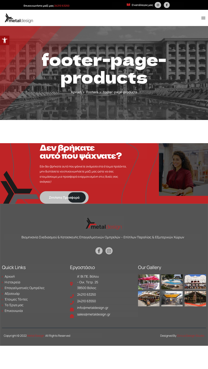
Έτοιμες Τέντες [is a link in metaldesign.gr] (16, 299)
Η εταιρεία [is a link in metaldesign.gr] (12, 282)
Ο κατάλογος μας (140, 5)
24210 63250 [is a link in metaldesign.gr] (61, 5)
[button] (4, 40)
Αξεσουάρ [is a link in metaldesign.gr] (12, 293)
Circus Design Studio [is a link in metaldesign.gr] (190, 336)
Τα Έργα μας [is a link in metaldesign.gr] (14, 305)
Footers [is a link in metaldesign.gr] (92, 92)
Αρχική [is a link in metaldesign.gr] (76, 92)
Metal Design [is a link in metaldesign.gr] (35, 336)
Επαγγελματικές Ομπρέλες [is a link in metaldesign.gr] (25, 288)
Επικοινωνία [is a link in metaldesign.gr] (14, 310)
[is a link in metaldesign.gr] (158, 5)
